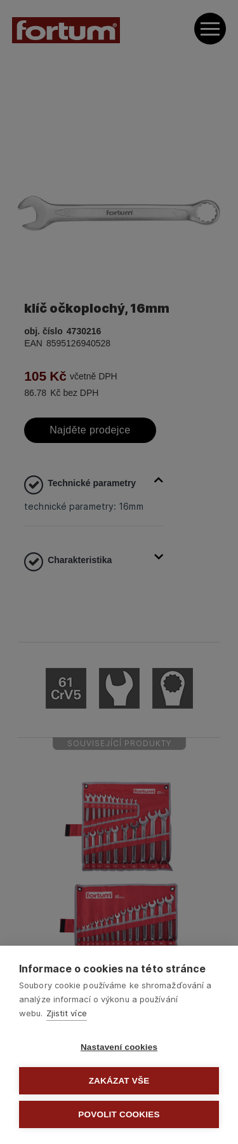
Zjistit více (66, 1013)
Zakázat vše (119, 1081)
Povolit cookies (118, 1114)
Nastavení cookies (119, 1047)
